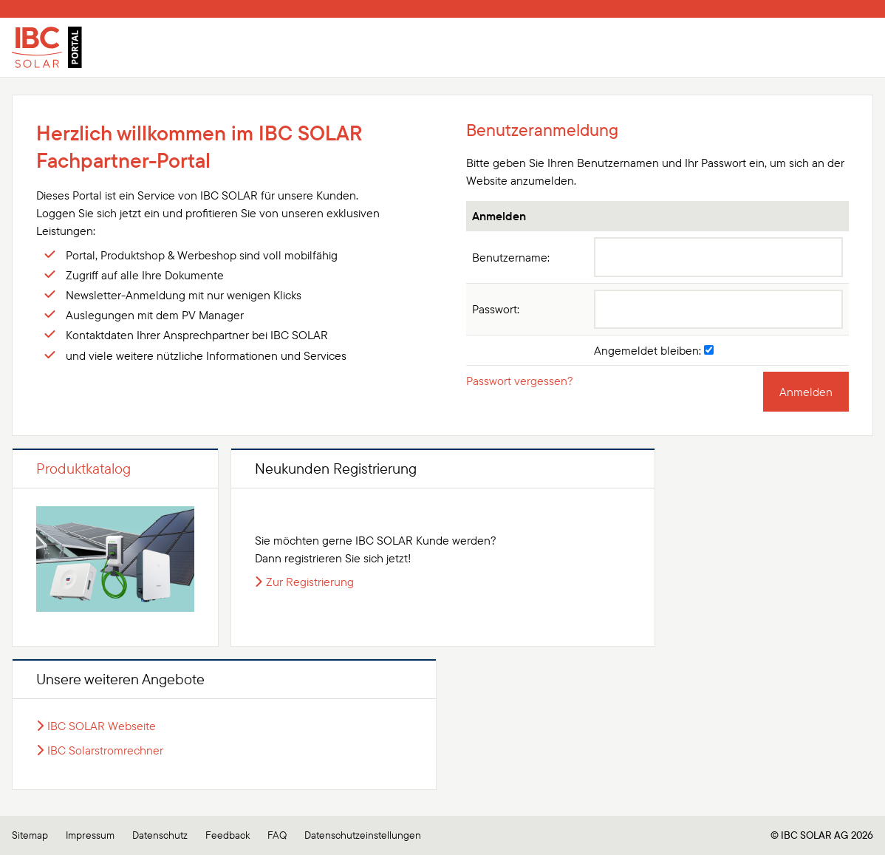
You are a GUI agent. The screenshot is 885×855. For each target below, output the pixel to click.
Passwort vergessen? (519, 380)
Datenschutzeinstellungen (362, 835)
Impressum (90, 835)
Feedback (227, 835)
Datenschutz (160, 835)
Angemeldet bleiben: (654, 350)
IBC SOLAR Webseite (101, 725)
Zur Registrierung (310, 581)
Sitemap (30, 835)
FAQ (277, 835)
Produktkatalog (83, 468)
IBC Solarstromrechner (105, 750)
